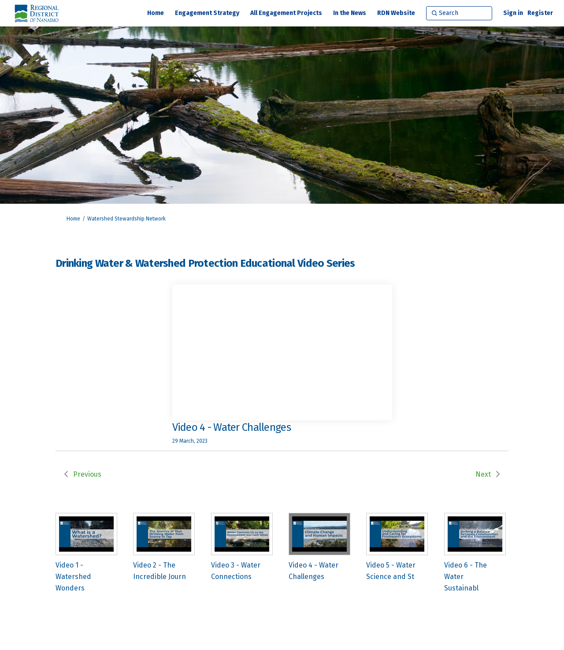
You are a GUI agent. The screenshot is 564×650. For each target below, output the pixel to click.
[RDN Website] (396, 13)
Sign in (513, 13)
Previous (87, 474)
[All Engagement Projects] (286, 13)
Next (483, 474)
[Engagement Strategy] (207, 13)
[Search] (459, 13)
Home (73, 219)
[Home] (155, 13)
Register (540, 13)
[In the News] (349, 13)
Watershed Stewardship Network (126, 219)
